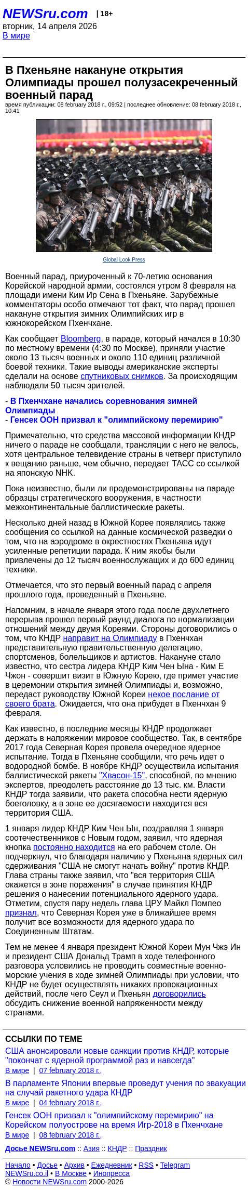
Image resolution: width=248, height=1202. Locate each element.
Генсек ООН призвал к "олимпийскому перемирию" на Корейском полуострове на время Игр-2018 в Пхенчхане (114, 1120)
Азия (92, 1148)
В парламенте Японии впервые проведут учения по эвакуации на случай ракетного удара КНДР (125, 1088)
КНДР (117, 1148)
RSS (146, 1165)
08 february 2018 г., (70, 1135)
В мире (16, 35)
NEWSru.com (45, 13)
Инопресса (111, 1173)
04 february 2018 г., (70, 1103)
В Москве (71, 1173)
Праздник (151, 1148)
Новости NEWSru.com (49, 1182)
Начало (18, 1165)
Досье (47, 1165)
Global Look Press (124, 260)
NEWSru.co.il (26, 1173)
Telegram (175, 1165)
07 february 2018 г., (70, 1070)
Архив (74, 1165)
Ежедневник (111, 1165)
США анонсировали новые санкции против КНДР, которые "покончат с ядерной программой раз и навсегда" (117, 1056)
